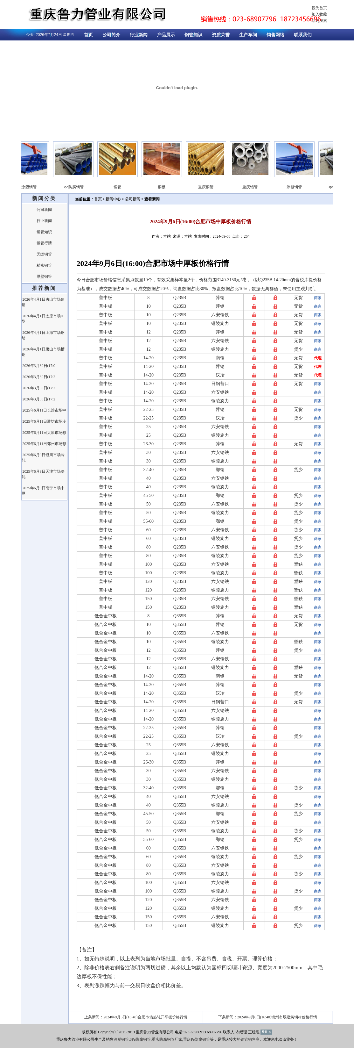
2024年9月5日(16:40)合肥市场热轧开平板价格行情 (145, 1017)
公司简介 (111, 34)
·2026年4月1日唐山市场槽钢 (43, 352)
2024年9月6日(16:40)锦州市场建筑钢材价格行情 (277, 1017)
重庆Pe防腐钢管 (196, 1039)
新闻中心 (113, 199)
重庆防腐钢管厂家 (167, 1039)
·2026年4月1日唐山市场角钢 (43, 302)
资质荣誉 (221, 34)
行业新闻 (139, 34)
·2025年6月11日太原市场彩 (44, 432)
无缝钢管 (44, 254)
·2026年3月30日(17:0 (38, 365)
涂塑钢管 (34, 187)
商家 (318, 298)
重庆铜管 (211, 187)
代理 (318, 358)
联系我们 (303, 34)
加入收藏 (319, 14)
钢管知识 (193, 34)
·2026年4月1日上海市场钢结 (43, 335)
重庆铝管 (255, 187)
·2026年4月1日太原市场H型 (43, 319)
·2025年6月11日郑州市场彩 (44, 443)
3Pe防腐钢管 (140, 1039)
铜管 (122, 187)
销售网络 (275, 34)
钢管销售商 (250, 1039)
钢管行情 (44, 243)
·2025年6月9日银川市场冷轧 (43, 458)
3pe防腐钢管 (78, 187)
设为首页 (319, 8)
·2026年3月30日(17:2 (38, 377)
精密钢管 (44, 265)
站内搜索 (319, 20)
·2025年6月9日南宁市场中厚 (43, 491)
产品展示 (166, 34)
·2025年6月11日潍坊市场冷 (44, 421)
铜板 (166, 187)
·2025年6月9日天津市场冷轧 (43, 474)
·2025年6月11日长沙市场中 (44, 410)
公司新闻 (44, 209)
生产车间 (248, 34)
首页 (88, 34)
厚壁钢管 (44, 276)
